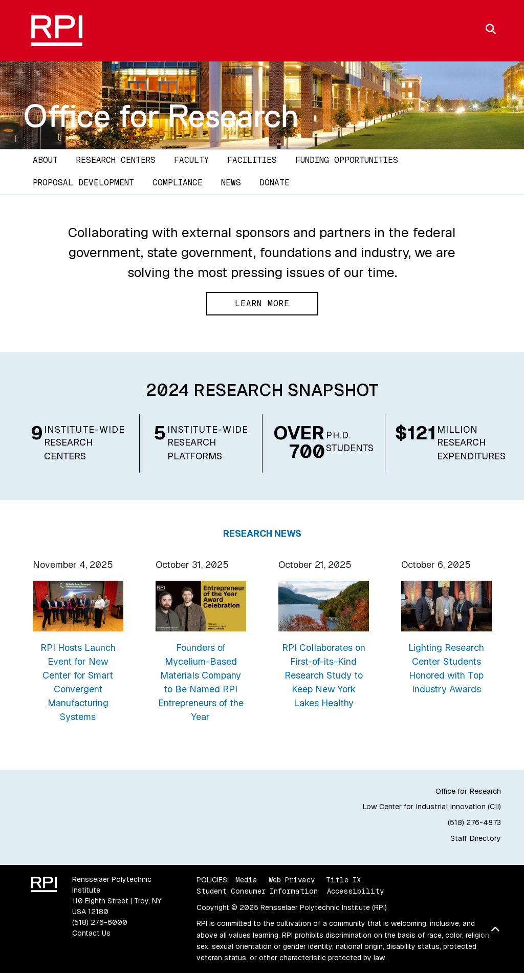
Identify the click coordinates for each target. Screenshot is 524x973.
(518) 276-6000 (99, 922)
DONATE (274, 182)
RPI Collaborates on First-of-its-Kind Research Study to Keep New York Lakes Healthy (323, 675)
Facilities (252, 160)
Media (246, 879)
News (231, 182)
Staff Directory (475, 838)
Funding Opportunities (346, 160)
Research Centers (116, 160)
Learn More (262, 303)
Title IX (343, 879)
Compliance (177, 182)
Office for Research (161, 115)
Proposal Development (83, 182)
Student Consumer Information (257, 891)
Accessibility (355, 891)
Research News (262, 533)
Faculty (191, 160)
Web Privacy (292, 879)
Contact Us (91, 933)
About (45, 160)
